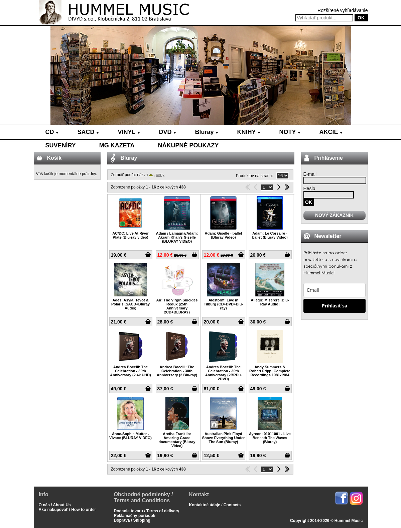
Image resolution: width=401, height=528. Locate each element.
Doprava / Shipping (132, 520)
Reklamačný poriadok (134, 515)
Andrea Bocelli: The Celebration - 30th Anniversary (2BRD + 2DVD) (223, 373)
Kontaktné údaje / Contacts (215, 505)
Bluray (206, 132)
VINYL (129, 132)
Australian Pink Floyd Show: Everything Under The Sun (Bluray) (223, 438)
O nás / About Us (55, 505)
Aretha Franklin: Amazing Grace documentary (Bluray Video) (176, 440)
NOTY (289, 132)
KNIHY (248, 132)
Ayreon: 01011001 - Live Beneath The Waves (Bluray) (270, 438)
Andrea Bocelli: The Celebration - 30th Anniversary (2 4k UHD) (130, 371)
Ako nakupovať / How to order (67, 509)
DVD (167, 132)
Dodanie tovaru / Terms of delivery (146, 511)
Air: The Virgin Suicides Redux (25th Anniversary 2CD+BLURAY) (177, 306)
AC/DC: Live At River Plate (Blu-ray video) (130, 235)
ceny (160, 174)
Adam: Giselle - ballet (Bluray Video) (223, 235)
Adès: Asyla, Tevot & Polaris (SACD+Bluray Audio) (130, 304)
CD (51, 132)
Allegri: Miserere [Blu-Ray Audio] (270, 302)
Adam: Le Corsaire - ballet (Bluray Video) (269, 235)
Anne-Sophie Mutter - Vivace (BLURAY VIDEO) (130, 436)
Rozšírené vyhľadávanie (342, 10)
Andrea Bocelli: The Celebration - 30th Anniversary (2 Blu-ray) (177, 371)
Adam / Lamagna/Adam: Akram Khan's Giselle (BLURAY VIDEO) (177, 237)
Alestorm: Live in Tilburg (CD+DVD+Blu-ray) (223, 304)
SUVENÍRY (60, 145)
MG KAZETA (117, 145)
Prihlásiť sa (334, 305)
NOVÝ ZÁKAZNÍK (334, 215)
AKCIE (331, 132)
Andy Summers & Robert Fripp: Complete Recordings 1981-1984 (269, 371)
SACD (88, 132)
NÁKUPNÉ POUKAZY (188, 145)
